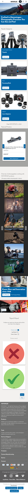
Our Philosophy (6, 294)
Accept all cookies (14, 491)
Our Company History (15, 294)
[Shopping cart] (26, 1)
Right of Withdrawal (20, 479)
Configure (21, 488)
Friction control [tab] (14, 330)
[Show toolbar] (20, 1)
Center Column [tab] (14, 334)
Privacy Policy (12, 479)
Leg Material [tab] (15, 332)
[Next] (26, 228)
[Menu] (2, 1)
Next (22, 397)
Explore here (5, 57)
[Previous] (2, 228)
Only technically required (11, 488)
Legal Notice (5, 479)
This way (4, 310)
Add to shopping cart (14, 158)
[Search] (23, 1)
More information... (14, 485)
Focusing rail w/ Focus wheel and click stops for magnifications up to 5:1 (13, 147)
